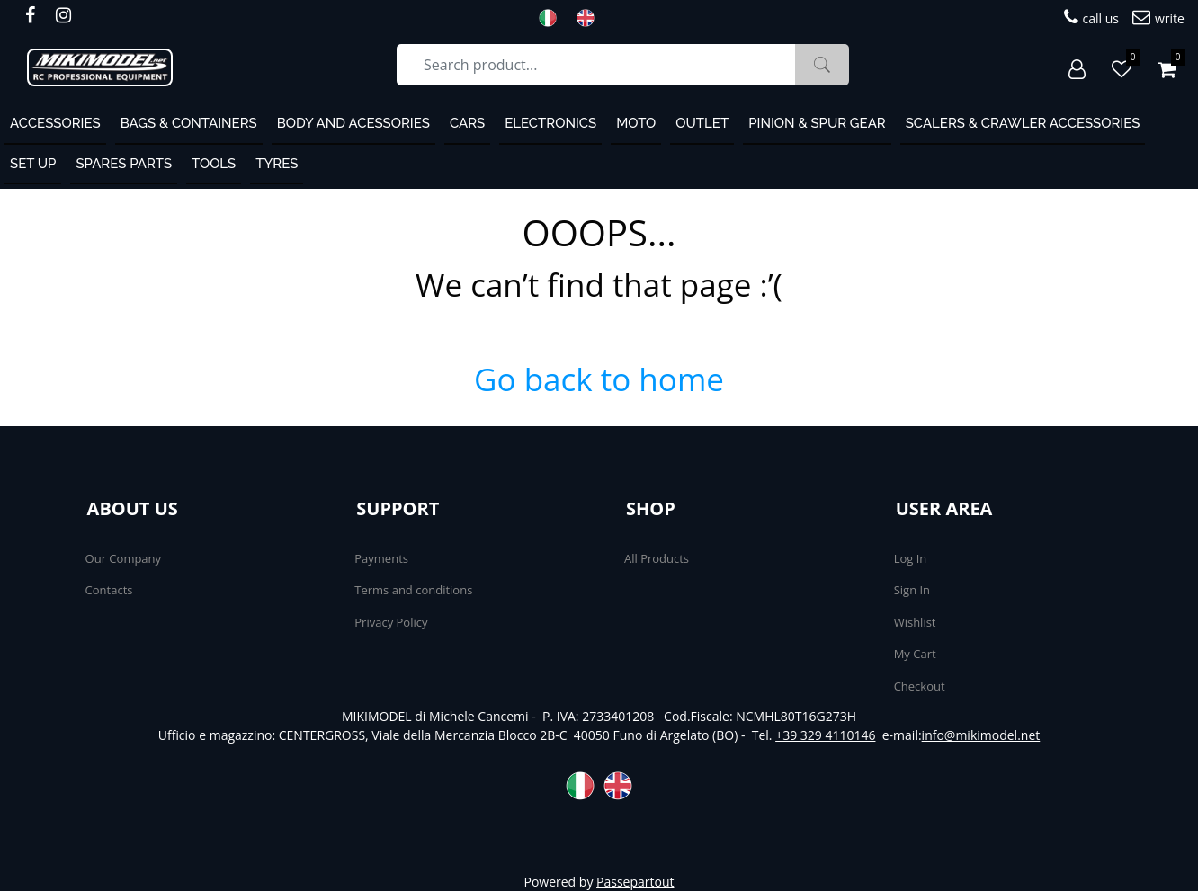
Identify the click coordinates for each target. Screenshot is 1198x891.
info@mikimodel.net (981, 735)
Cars (467, 123)
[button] (822, 64)
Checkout (919, 686)
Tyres (276, 164)
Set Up (33, 164)
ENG (591, 18)
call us (1091, 17)
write (1158, 17)
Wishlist (915, 622)
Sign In (912, 590)
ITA (553, 18)
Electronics (550, 123)
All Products (656, 558)
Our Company (123, 558)
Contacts (109, 590)
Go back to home (599, 379)
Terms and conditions (413, 590)
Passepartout (635, 881)
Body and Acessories (353, 123)
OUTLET (702, 123)
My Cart (915, 654)
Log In (910, 558)
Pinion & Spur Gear (817, 123)
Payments (381, 558)
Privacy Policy (390, 622)
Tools (214, 164)
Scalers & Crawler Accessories (1023, 123)
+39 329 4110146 (825, 735)
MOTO (636, 123)
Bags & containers (189, 123)
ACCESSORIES (55, 123)
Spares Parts (124, 164)
